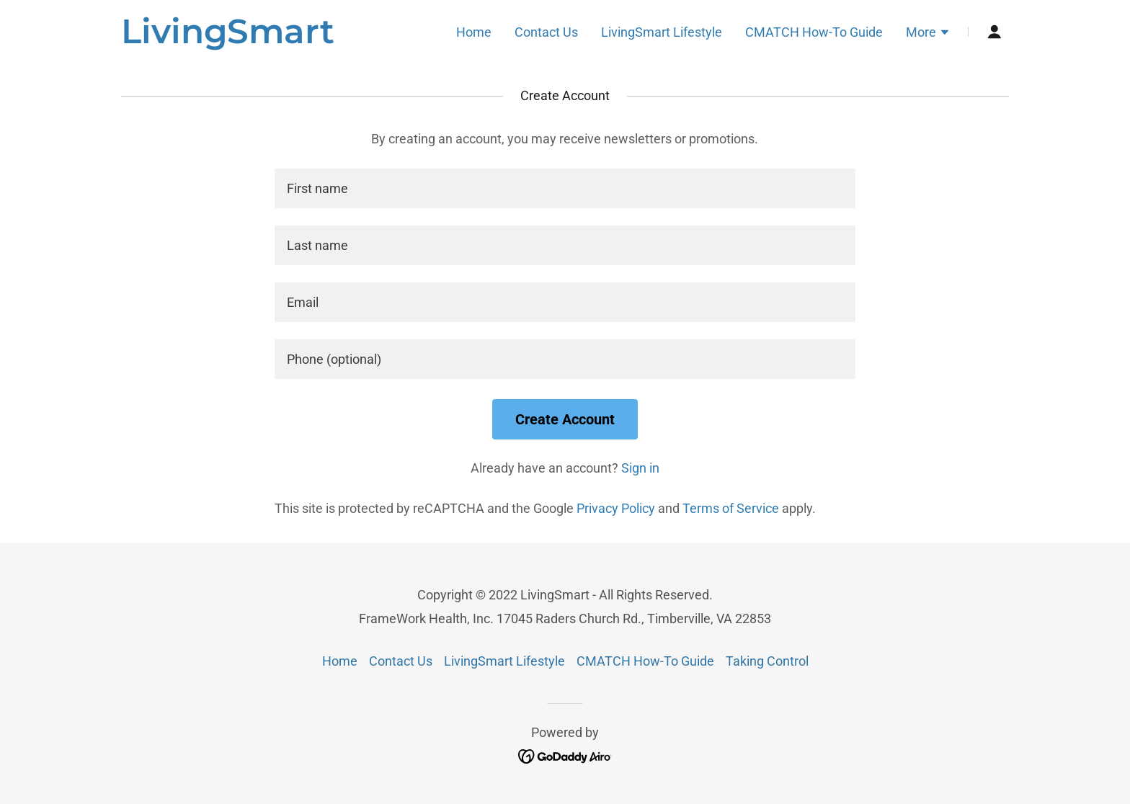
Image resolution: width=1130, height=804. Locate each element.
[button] (928, 34)
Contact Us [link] (546, 32)
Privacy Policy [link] (616, 508)
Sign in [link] (640, 467)
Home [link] (473, 32)
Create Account (565, 419)
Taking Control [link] (767, 661)
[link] (227, 38)
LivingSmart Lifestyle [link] (661, 32)
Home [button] (339, 661)
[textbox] (565, 188)
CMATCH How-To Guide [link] (814, 32)
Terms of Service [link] (730, 508)
